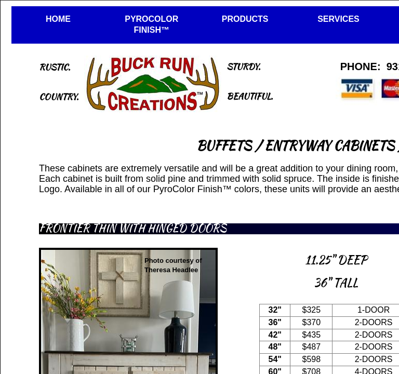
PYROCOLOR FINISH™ (151, 24)
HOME (58, 19)
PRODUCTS (245, 19)
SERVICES (338, 19)
